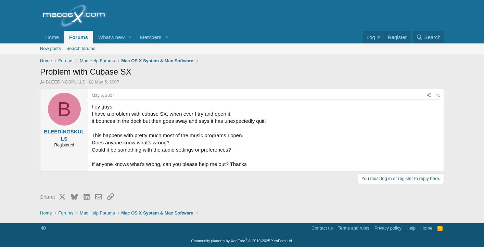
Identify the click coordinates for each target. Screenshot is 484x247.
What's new (111, 37)
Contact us (322, 228)
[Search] (428, 37)
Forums (78, 37)
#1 (438, 95)
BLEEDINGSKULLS (66, 81)
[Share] (428, 96)
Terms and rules (353, 228)
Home (52, 37)
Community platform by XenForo (242, 241)
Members (151, 37)
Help (411, 228)
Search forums (80, 48)
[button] (130, 37)
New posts (50, 48)
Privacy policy (388, 228)
